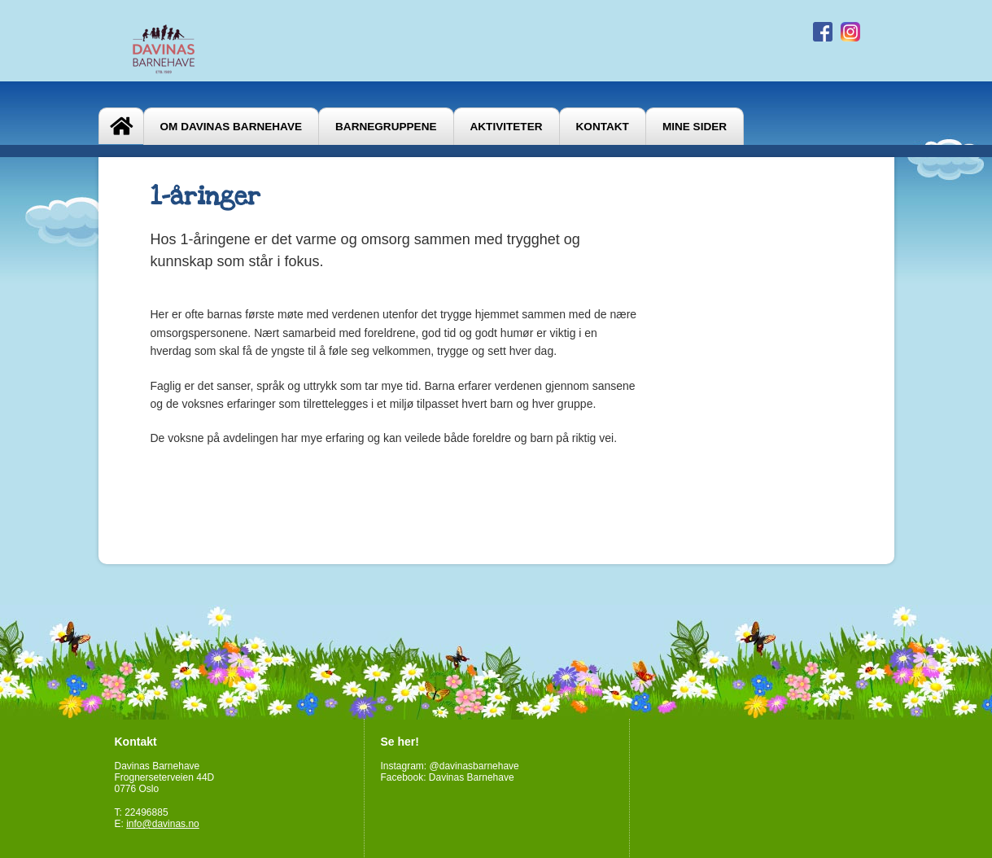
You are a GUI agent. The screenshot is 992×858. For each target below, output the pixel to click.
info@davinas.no (162, 824)
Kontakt (602, 126)
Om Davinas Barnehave (231, 126)
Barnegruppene (385, 126)
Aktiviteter (506, 126)
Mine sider (694, 126)
